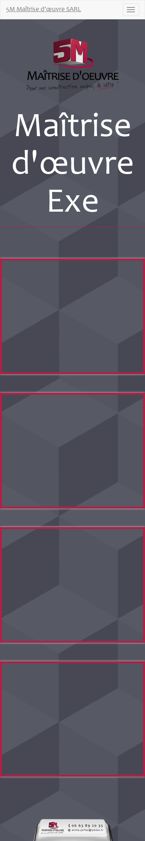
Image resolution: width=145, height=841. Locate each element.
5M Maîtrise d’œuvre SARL (43, 9)
